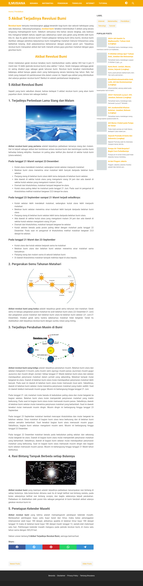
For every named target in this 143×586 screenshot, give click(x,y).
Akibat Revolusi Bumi (51, 56)
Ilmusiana (16, 3)
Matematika (47, 3)
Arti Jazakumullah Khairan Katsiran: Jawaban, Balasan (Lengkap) (119, 110)
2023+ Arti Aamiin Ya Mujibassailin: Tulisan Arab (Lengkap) (119, 41)
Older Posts (87, 564)
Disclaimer (61, 576)
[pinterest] (51, 547)
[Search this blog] (133, 3)
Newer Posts (15, 564)
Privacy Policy (72, 576)
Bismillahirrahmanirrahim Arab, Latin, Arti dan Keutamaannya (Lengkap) (120, 82)
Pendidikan (63, 3)
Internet (90, 3)
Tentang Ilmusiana (87, 576)
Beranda (34, 3)
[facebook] (16, 547)
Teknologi (77, 3)
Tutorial (103, 3)
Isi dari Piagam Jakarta (117, 161)
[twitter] (33, 547)
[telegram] (85, 547)
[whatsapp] (68, 547)
